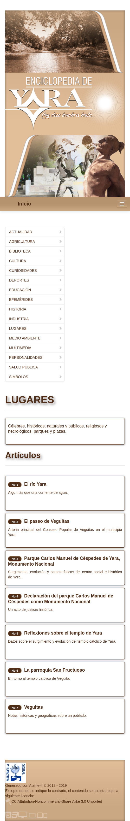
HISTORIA (35, 309)
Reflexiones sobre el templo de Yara (63, 633)
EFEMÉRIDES (35, 299)
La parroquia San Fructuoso (54, 670)
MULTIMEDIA (35, 348)
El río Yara (35, 484)
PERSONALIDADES (35, 357)
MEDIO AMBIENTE (35, 338)
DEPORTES (35, 280)
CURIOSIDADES (35, 270)
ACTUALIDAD (35, 232)
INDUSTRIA (35, 319)
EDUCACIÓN (35, 290)
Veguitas (33, 707)
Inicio (24, 204)
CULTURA (35, 261)
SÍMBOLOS (35, 377)
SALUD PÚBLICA (35, 367)
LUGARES (35, 328)
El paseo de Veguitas (46, 521)
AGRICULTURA (35, 241)
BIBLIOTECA (35, 251)
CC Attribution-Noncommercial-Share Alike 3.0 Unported (56, 802)
